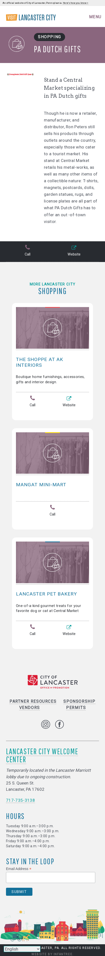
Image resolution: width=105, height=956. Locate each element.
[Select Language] (22, 949)
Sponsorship (79, 701)
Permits (76, 707)
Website (74, 251)
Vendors (29, 707)
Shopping (49, 36)
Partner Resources (32, 701)
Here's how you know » (75, 3)
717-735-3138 (20, 800)
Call (27, 251)
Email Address (18, 868)
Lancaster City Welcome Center (42, 755)
